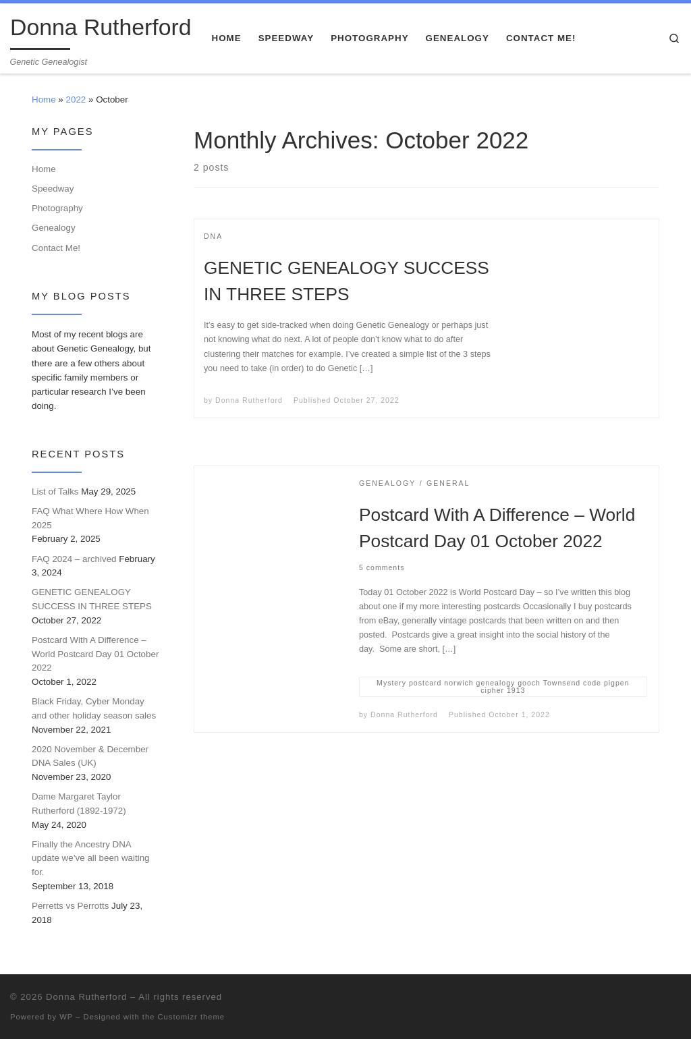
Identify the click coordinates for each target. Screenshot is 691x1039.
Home (44, 99)
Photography (57, 208)
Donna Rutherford (249, 400)
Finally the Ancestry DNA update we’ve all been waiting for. (91, 858)
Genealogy (54, 228)
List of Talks (55, 491)
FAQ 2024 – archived (74, 559)
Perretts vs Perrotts (70, 906)
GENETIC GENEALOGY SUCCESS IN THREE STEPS (92, 599)
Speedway (53, 189)
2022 (76, 99)
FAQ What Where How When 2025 (90, 518)
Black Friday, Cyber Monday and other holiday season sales (94, 708)
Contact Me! (56, 248)
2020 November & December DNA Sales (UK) (90, 756)
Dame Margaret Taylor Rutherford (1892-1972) (79, 803)
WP (66, 1017)
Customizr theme (191, 1017)
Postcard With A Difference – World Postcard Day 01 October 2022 (95, 654)
